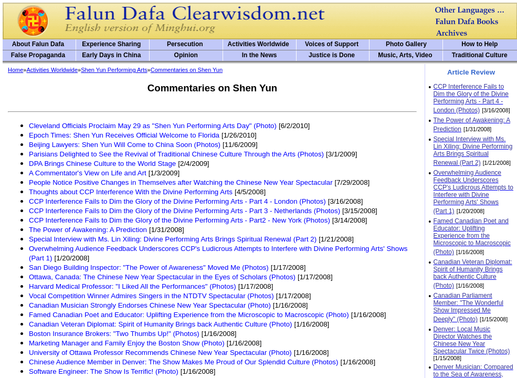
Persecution (185, 44)
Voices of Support (331, 44)
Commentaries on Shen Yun (187, 70)
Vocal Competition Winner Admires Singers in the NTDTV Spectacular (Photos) (151, 296)
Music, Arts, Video (405, 55)
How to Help (479, 44)
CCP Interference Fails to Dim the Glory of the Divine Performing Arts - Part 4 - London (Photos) (177, 201)
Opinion (186, 55)
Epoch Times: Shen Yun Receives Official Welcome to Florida (124, 135)
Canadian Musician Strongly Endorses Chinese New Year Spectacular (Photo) (150, 305)
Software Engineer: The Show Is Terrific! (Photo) (103, 371)
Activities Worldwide (258, 44)
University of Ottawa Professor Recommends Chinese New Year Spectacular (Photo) (160, 352)
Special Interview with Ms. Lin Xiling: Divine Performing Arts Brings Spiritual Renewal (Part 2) (172, 239)
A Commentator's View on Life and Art (87, 173)
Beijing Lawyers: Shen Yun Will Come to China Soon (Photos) (124, 145)
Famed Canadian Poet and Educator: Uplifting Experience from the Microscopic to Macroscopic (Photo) (189, 315)
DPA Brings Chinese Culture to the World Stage (102, 163)
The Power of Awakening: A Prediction (88, 230)
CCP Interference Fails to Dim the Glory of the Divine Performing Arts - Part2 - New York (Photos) (179, 220)
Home (15, 70)
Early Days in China (111, 55)
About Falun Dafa (38, 44)
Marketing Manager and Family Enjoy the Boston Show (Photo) (127, 343)
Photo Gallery (406, 44)
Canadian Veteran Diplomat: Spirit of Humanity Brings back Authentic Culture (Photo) (160, 324)
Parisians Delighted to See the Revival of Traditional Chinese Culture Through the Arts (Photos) (176, 154)
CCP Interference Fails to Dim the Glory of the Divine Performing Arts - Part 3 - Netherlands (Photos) (184, 211)
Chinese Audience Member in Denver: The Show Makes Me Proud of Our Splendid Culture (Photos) (183, 362)
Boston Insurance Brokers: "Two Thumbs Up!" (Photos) (114, 334)
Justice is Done (332, 55)
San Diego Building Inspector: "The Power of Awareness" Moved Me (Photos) (149, 267)
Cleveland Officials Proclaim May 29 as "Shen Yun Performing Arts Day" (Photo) (153, 126)
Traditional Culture (480, 55)
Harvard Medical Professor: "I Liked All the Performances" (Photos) (132, 286)
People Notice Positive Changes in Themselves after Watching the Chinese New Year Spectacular (181, 182)
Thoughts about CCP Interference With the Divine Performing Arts (131, 192)
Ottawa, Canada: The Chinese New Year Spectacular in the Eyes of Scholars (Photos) (162, 277)
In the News (259, 55)
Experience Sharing (111, 44)
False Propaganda (38, 55)
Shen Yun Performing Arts (114, 70)
